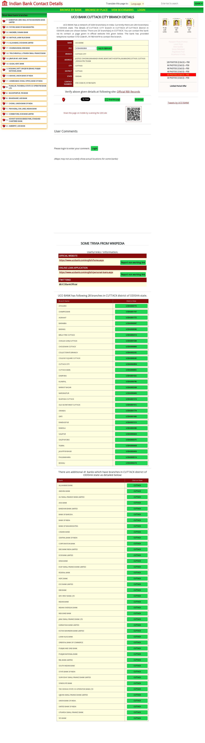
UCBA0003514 (131, 457)
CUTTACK (137, 485)
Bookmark (139, 99)
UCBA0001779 (131, 410)
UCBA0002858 (131, 364)
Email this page (112, 99)
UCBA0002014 (131, 335)
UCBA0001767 (131, 311)
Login (141, 10)
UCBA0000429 (131, 434)
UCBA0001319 (131, 399)
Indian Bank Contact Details (35, 3)
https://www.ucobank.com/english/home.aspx (81, 260)
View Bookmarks (122, 10)
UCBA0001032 (131, 376)
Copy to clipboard (104, 48)
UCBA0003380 (131, 428)
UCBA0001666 (131, 416)
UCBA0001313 (131, 422)
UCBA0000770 (131, 306)
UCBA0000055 (131, 370)
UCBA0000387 (131, 323)
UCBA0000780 (131, 381)
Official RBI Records (128, 91)
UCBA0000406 (131, 393)
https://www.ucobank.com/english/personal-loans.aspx (86, 272)
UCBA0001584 (131, 341)
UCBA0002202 (131, 352)
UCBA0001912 (131, 405)
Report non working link (133, 262)
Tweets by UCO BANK (178, 102)
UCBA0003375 (131, 440)
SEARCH (199, 3)
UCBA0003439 (131, 451)
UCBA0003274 (131, 463)
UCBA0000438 (131, 445)
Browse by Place (96, 10)
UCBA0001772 (131, 317)
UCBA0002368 (131, 387)
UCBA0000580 (131, 329)
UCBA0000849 (131, 346)
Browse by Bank (70, 10)
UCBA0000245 (131, 358)
